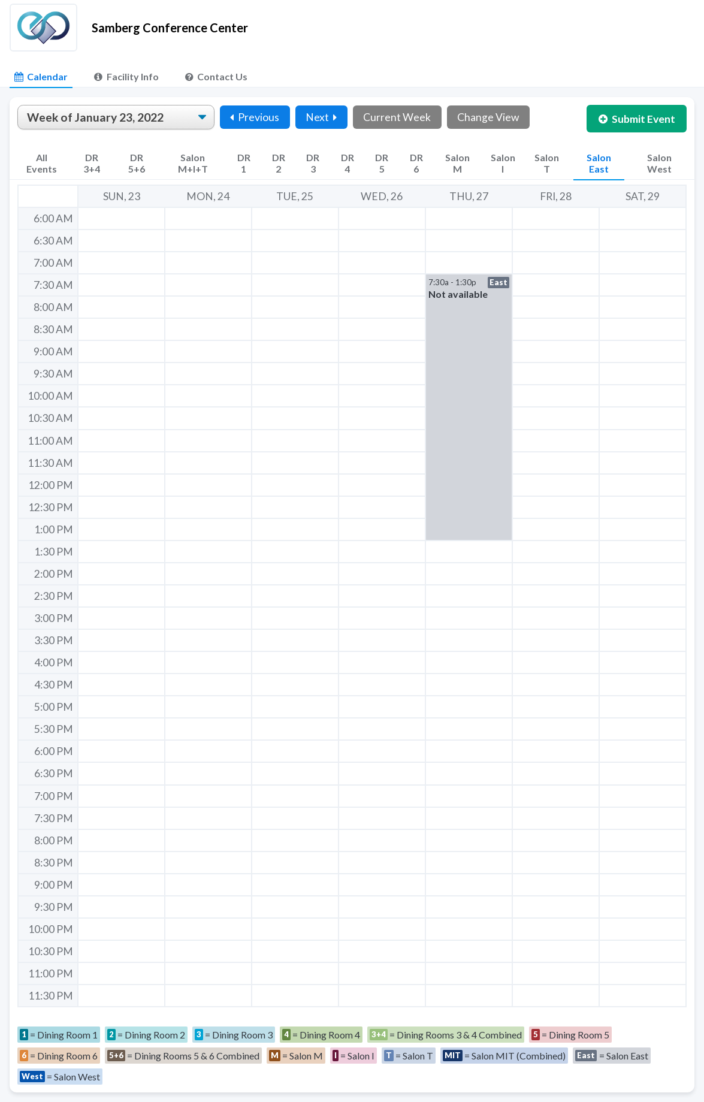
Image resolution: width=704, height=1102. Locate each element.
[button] (468, 407)
